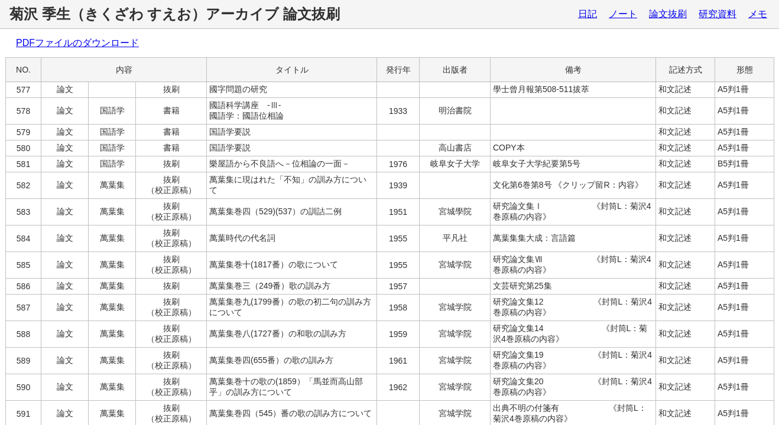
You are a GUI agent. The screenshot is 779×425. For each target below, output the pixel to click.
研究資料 (717, 14)
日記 (587, 14)
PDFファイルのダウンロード (77, 43)
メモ (757, 14)
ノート (623, 14)
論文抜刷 (668, 14)
